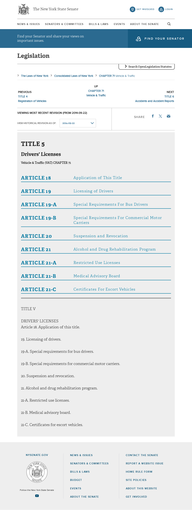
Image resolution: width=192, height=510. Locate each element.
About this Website (141, 488)
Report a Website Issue (145, 463)
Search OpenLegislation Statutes (150, 67)
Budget (76, 480)
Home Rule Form (139, 472)
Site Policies (136, 480)
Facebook (152, 116)
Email (168, 116)
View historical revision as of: (36, 123)
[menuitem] (28, 24)
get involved (145, 9)
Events (119, 24)
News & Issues (28, 24)
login (169, 9)
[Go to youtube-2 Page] (37, 496)
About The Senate (144, 24)
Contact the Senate (142, 455)
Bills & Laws (99, 24)
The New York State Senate (55, 9)
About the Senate (84, 497)
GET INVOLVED (136, 497)
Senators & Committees (64, 24)
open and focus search (169, 25)
